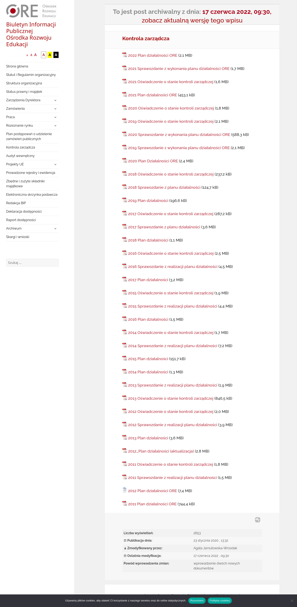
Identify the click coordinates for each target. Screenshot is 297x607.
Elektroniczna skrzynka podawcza (32, 195)
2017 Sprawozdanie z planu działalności (164, 227)
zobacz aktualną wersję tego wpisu (192, 20)
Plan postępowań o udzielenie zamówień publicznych (29, 136)
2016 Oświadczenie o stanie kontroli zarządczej (171, 253)
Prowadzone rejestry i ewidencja (30, 173)
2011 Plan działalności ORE (152, 504)
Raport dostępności (21, 220)
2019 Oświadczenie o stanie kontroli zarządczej (171, 121)
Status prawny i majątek (24, 92)
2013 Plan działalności (148, 438)
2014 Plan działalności (148, 372)
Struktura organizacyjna (24, 83)
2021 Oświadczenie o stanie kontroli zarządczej (170, 81)
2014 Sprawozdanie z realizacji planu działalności (172, 345)
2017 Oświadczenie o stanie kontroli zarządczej (170, 213)
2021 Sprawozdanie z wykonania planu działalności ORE (179, 68)
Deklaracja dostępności (24, 211)
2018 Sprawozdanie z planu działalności (164, 187)
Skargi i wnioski (17, 237)
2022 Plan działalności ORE (152, 55)
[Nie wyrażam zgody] (292, 601)
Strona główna (17, 66)
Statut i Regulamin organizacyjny (31, 75)
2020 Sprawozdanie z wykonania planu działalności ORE (179, 134)
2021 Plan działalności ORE (152, 95)
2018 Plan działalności (148, 240)
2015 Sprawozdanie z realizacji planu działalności (172, 306)
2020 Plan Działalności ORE (153, 161)
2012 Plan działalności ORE (152, 490)
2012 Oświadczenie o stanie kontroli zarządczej (170, 411)
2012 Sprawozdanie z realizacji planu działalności (172, 424)
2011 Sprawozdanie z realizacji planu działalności (172, 477)
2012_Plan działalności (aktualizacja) (161, 451)
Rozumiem (197, 600)
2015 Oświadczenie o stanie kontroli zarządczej (170, 293)
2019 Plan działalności (148, 200)
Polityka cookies (220, 600)
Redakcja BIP (16, 203)
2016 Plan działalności (148, 319)
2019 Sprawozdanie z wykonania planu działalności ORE (179, 147)
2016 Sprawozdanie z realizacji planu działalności (172, 266)
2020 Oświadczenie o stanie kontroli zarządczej (171, 108)
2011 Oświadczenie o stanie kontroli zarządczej (170, 464)
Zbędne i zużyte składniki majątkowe (25, 183)
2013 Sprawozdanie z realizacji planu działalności (172, 385)
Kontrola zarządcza (20, 147)
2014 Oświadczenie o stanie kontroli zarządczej (170, 332)
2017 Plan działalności (148, 279)
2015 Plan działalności (148, 358)
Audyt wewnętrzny (20, 156)
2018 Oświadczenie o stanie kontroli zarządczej (171, 174)
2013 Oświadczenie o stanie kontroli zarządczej (170, 398)
